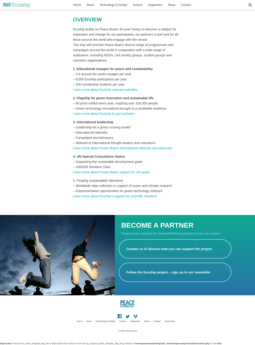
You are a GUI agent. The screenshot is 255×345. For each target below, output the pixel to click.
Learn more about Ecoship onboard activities (105, 89)
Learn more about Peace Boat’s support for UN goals (111, 172)
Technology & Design (114, 4)
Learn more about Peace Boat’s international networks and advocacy (122, 148)
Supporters (155, 4)
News (171, 4)
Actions (138, 4)
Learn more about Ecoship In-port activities (104, 113)
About (90, 4)
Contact (186, 4)
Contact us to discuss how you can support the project (169, 249)
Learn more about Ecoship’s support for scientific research (115, 196)
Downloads (170, 321)
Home (77, 4)
